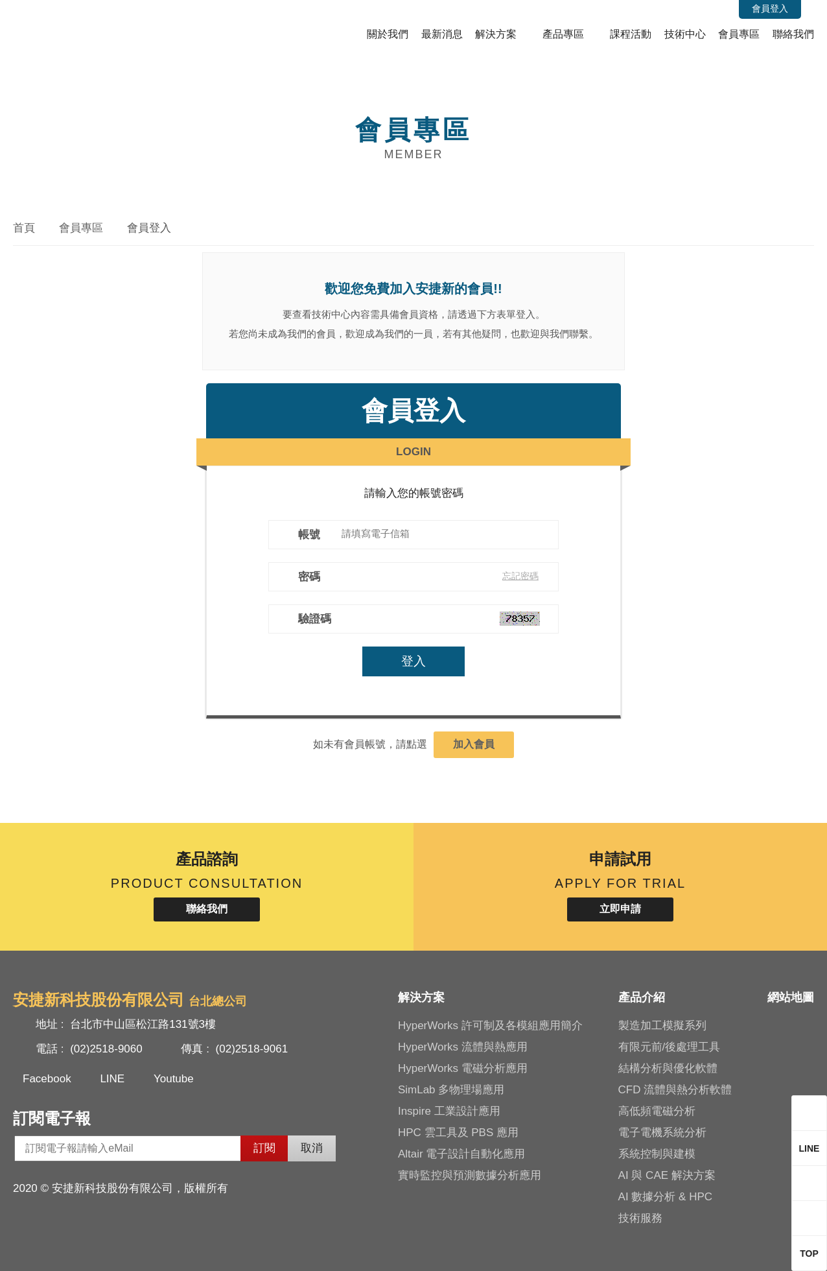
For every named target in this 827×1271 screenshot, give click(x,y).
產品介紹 (641, 997)
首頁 (24, 228)
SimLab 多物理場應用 (451, 1090)
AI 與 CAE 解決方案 (667, 1175)
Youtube (174, 1079)
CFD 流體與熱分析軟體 (675, 1090)
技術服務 (640, 1218)
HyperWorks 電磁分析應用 (463, 1068)
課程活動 (630, 34)
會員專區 (739, 34)
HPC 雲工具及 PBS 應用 (458, 1132)
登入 (413, 661)
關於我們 (387, 34)
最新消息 (442, 34)
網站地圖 (790, 997)
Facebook (47, 1079)
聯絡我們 (793, 34)
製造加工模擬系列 (662, 1025)
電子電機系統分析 (662, 1132)
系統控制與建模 (656, 1154)
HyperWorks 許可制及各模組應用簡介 (490, 1025)
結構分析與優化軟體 (667, 1068)
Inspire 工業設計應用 (449, 1111)
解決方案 (496, 34)
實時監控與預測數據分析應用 (469, 1175)
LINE (112, 1079)
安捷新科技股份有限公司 (100, 28)
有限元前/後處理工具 (669, 1047)
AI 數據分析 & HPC (665, 1197)
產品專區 (563, 34)
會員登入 (770, 8)
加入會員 (474, 744)
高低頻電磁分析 (656, 1111)
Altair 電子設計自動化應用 (461, 1154)
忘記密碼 (521, 576)
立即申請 (620, 908)
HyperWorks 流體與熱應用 (463, 1047)
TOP (809, 1253)
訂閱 (264, 1148)
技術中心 (685, 34)
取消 (312, 1148)
